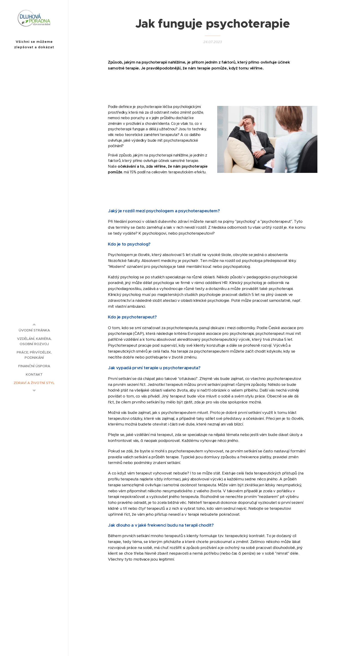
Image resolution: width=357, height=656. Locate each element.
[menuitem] (34, 330)
